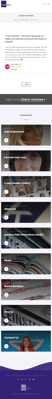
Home (8, 375)
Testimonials (24, 20)
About (15, 20)
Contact (42, 375)
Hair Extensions (17, 375)
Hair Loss (28, 375)
